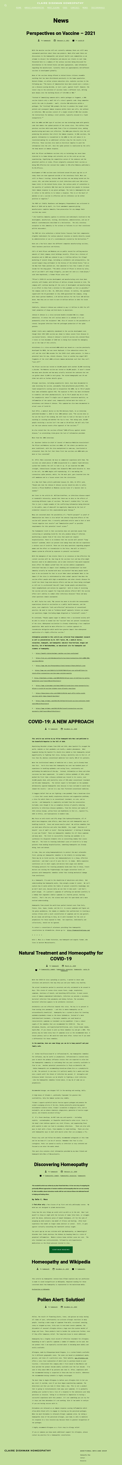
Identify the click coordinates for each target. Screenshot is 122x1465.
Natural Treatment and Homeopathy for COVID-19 (61, 956)
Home (18, 7)
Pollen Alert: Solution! (61, 1299)
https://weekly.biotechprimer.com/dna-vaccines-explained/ (57, 653)
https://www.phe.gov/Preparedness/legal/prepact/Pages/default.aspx (60, 665)
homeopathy (78, 969)
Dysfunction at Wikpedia (41, 1289)
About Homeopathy (34, 7)
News (85, 7)
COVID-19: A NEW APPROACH (61, 721)
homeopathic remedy (48, 969)
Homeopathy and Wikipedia (61, 1261)
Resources (83, 1461)
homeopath (47, 40)
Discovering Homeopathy (61, 1164)
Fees (65, 7)
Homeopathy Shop (85, 1455)
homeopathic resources (65, 969)
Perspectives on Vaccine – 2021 (61, 33)
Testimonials (98, 7)
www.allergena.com (81, 1358)
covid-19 (81, 40)
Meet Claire (53, 7)
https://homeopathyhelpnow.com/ (78, 930)
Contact (75, 7)
